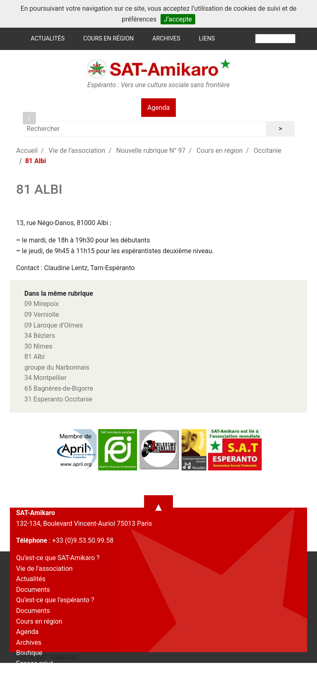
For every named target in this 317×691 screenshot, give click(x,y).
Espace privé (34, 663)
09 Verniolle (41, 314)
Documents (33, 590)
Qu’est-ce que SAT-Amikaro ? (57, 558)
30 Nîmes (38, 346)
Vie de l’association (77, 150)
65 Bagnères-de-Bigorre (58, 388)
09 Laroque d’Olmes (53, 325)
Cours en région (108, 38)
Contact (27, 674)
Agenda (158, 108)
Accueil (27, 150)
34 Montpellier (45, 378)
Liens (207, 38)
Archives (166, 38)
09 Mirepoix (41, 304)
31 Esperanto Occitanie (58, 399)
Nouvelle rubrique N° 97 (151, 150)
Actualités (47, 38)
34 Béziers (39, 336)
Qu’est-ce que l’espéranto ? (55, 600)
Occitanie (268, 150)
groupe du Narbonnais (57, 367)
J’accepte (178, 19)
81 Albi (34, 357)
